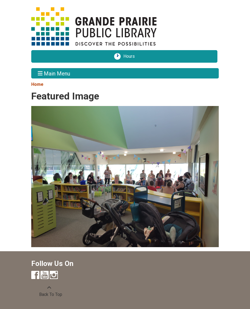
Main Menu (54, 73)
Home (37, 84)
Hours (131, 56)
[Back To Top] (49, 291)
